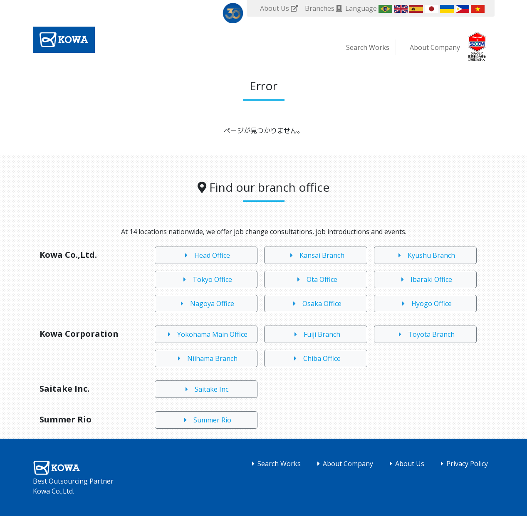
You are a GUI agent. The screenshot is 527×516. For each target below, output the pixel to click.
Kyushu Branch (425, 255)
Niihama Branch (206, 358)
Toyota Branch (425, 334)
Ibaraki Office (425, 279)
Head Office (206, 255)
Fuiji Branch (315, 334)
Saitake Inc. (206, 389)
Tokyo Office (206, 279)
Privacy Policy (463, 463)
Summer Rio (206, 420)
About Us (405, 463)
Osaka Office (315, 303)
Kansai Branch (315, 255)
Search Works (367, 47)
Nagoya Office (206, 303)
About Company (435, 47)
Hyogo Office (425, 303)
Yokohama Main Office (206, 334)
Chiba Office (316, 358)
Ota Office (315, 279)
